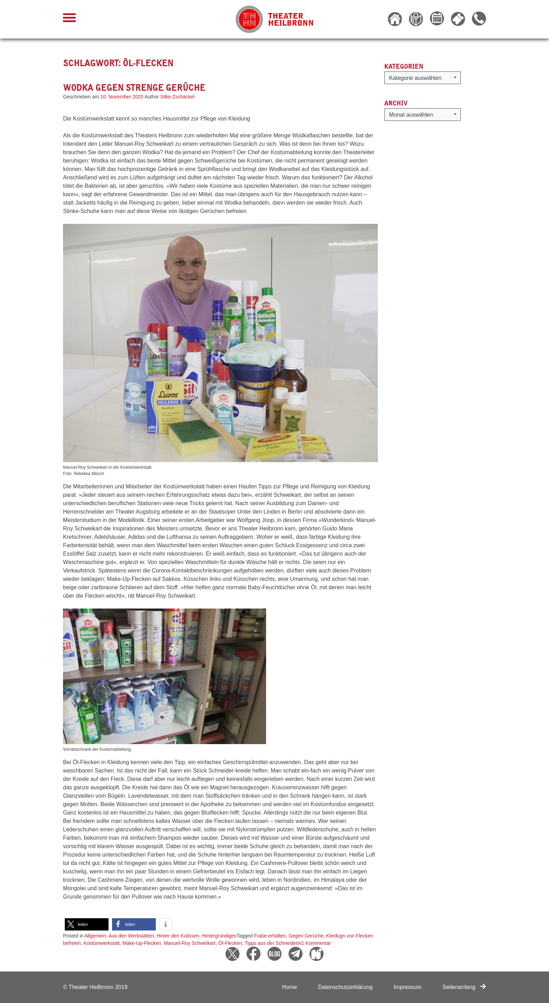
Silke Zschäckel (177, 96)
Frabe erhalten (270, 936)
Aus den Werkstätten (131, 936)
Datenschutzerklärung (345, 987)
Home (289, 987)
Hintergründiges (219, 936)
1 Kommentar (316, 943)
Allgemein (95, 936)
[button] (87, 924)
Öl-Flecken (230, 943)
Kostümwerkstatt (101, 943)
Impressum (407, 987)
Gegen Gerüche (306, 936)
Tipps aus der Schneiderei (273, 943)
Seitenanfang (464, 987)
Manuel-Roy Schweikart (190, 943)
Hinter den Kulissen (178, 936)
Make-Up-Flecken (142, 943)
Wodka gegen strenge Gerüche (134, 88)
